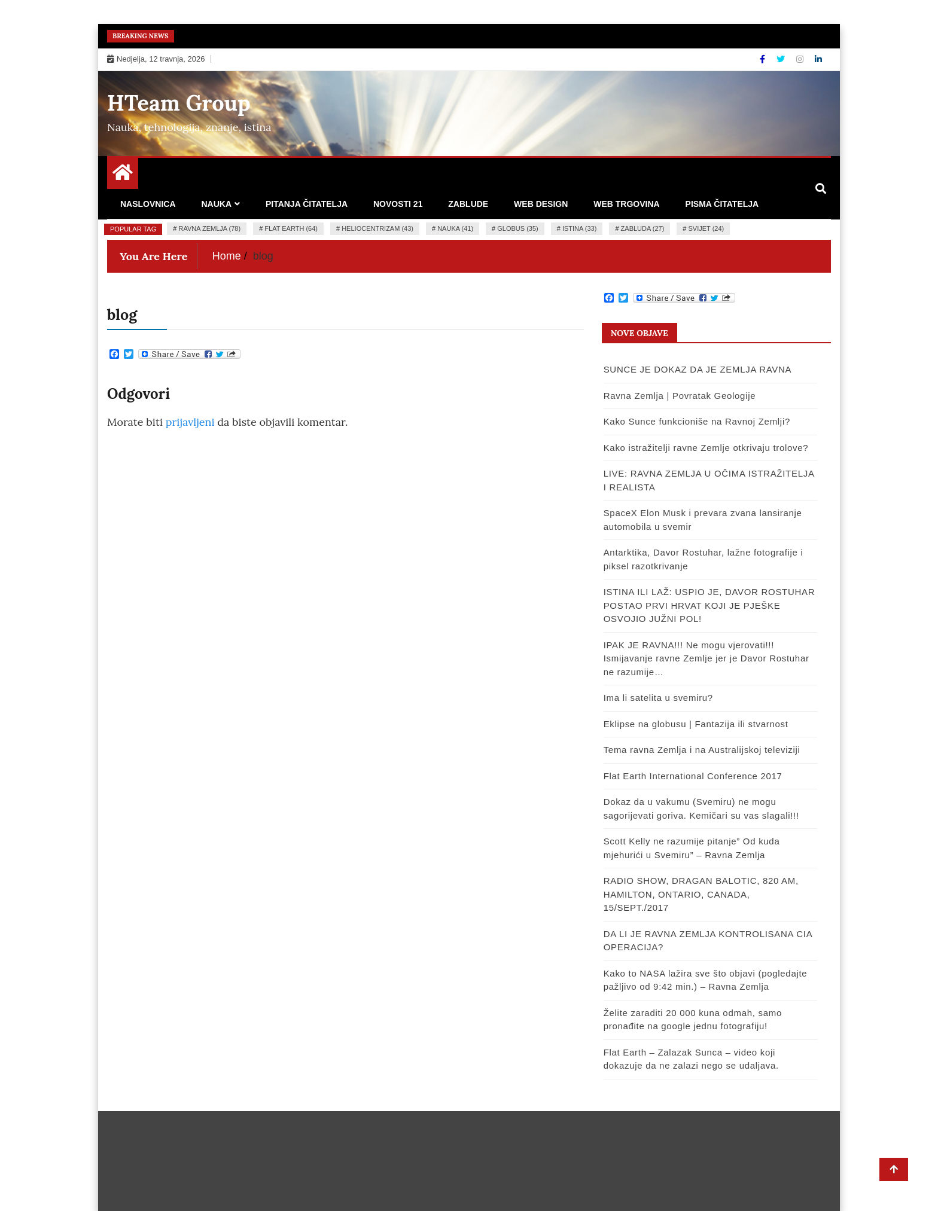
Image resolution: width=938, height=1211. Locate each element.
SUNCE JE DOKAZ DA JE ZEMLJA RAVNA (698, 369)
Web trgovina (626, 204)
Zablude (468, 204)
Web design (541, 204)
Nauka (216, 204)
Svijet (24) (706, 228)
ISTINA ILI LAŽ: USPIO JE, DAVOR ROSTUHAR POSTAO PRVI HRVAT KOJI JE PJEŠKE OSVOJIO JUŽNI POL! (709, 605)
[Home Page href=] (122, 175)
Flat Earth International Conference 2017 (693, 776)
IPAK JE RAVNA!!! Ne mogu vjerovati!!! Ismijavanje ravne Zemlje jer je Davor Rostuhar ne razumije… (706, 658)
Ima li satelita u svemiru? (658, 698)
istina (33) (579, 228)
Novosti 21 (397, 204)
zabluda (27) (643, 228)
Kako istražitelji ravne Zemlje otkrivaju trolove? (706, 448)
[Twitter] (781, 59)
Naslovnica (148, 204)
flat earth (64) (291, 228)
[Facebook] (764, 59)
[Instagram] (801, 59)
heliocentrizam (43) (377, 228)
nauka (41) (455, 228)
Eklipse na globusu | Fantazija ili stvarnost (696, 724)
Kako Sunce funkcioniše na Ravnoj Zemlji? (697, 421)
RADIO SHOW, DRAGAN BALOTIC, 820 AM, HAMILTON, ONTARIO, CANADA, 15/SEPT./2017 (701, 894)
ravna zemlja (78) (209, 228)
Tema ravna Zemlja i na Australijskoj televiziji (702, 750)
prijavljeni (190, 422)
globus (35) (517, 228)
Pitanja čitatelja (307, 204)
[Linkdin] (818, 59)
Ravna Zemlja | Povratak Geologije (680, 396)
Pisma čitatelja (722, 204)
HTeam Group (179, 103)
